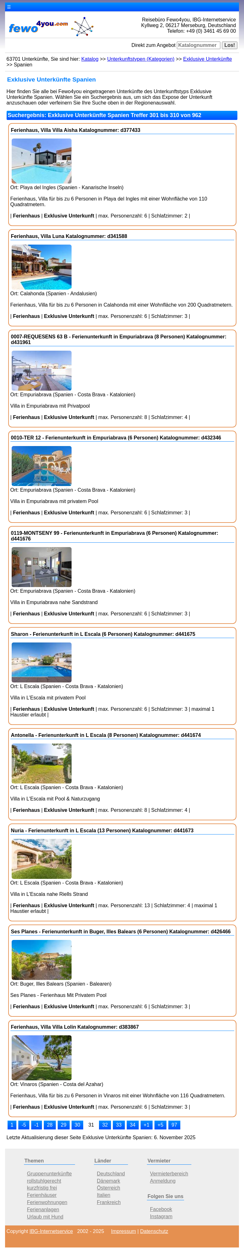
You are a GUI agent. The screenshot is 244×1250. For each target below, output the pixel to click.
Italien (103, 1195)
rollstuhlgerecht (44, 1181)
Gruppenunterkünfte (49, 1173)
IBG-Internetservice (51, 1231)
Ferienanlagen (43, 1209)
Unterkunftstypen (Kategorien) (140, 59)
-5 (23, 1125)
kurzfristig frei (42, 1188)
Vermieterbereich (169, 1173)
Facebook (161, 1209)
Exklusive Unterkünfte (207, 59)
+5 (160, 1125)
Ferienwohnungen (47, 1202)
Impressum (123, 1231)
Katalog (89, 59)
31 (91, 1125)
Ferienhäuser (41, 1195)
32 (105, 1125)
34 (133, 1125)
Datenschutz (154, 1231)
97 (174, 1125)
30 (77, 1125)
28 (50, 1125)
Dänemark (108, 1181)
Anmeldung (163, 1181)
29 (64, 1125)
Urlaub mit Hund (45, 1216)
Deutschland (111, 1173)
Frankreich (109, 1202)
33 (119, 1125)
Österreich (108, 1188)
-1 (36, 1125)
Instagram (161, 1216)
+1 (146, 1125)
